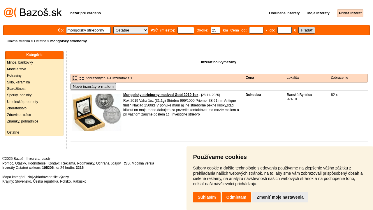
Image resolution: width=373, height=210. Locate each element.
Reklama (68, 163)
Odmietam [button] (236, 197)
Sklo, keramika (18, 82)
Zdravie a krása (19, 115)
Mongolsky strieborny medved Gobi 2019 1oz (160, 95)
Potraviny (14, 76)
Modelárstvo (16, 69)
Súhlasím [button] (207, 197)
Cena (250, 78)
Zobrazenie (339, 78)
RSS (126, 163)
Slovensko (23, 181)
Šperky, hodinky (19, 95)
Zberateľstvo (17, 108)
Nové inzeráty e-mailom (93, 86)
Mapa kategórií (13, 177)
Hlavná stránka (18, 41)
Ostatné (40, 41)
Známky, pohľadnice (22, 121)
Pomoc (7, 163)
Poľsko (65, 181)
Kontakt (53, 163)
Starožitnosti (16, 89)
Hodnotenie (36, 163)
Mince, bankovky (20, 62)
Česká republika (45, 181)
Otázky (20, 163)
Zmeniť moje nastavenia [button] (280, 197)
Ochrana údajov (108, 163)
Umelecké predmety (22, 102)
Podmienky (85, 163)
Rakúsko (80, 181)
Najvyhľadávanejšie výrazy (48, 177)
